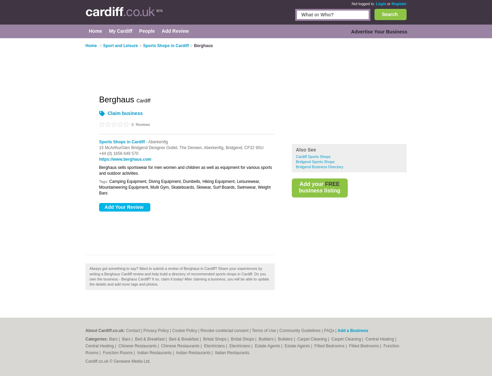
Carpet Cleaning (312, 339)
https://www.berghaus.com (125, 159)
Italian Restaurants (232, 352)
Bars (114, 339)
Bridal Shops (215, 339)
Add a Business (353, 330)
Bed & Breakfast (150, 339)
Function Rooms (118, 352)
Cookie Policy (184, 330)
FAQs (329, 330)
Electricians (215, 346)
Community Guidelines (300, 330)
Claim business (125, 113)
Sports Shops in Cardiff (122, 142)
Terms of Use (264, 330)
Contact (133, 330)
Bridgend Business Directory (319, 167)
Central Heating (380, 339)
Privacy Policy (156, 330)
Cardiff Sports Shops (313, 157)
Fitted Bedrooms (329, 346)
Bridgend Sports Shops (315, 162)
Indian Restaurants (155, 352)
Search (390, 14)
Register (399, 4)
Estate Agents (268, 346)
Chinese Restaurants (138, 346)
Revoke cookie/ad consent (225, 330)
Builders (267, 339)
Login (381, 4)
